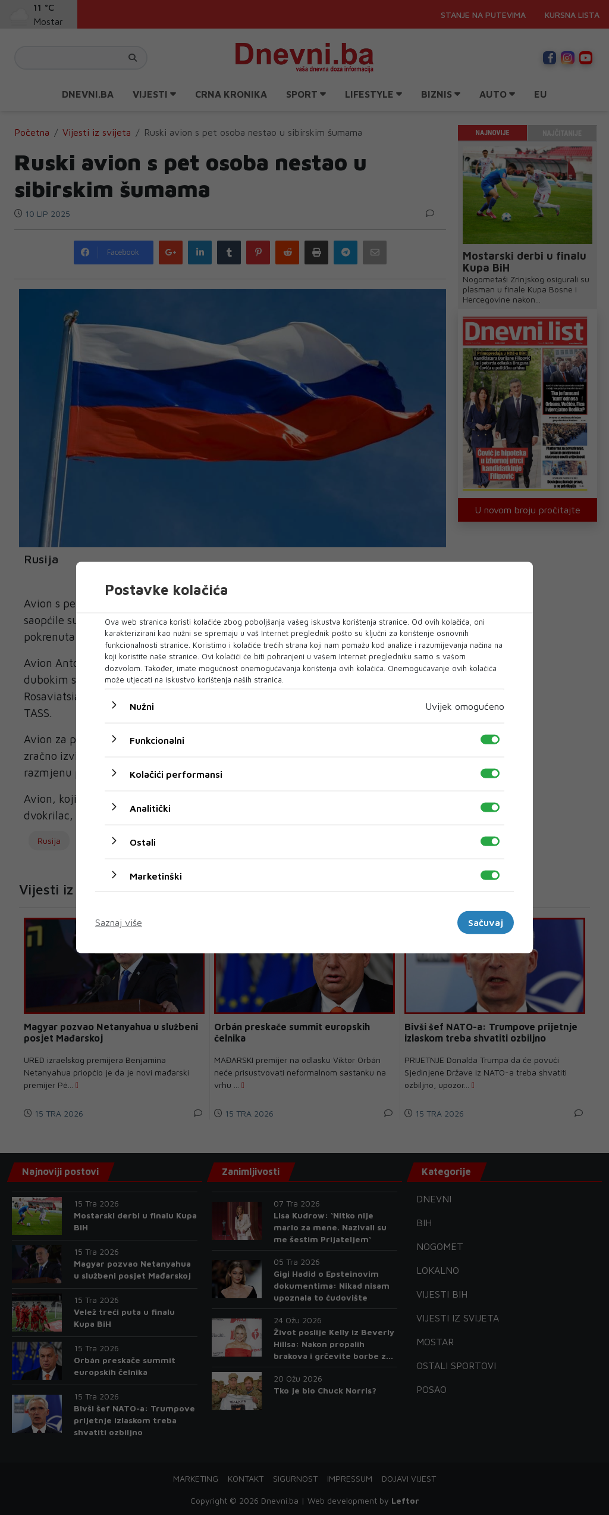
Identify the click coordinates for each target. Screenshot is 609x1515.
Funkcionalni (157, 739)
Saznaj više (118, 922)
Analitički (150, 807)
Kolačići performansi (176, 773)
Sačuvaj (485, 922)
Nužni (142, 705)
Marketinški (156, 875)
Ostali (143, 841)
